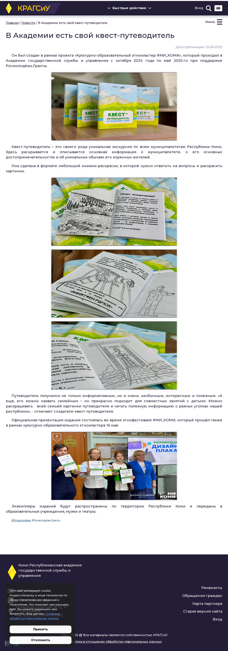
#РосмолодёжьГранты (46, 520)
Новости (28, 23)
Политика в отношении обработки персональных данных (114, 641)
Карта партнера (207, 604)
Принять (40, 629)
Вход (199, 8)
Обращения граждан (202, 596)
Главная (12, 23)
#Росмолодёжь (21, 520)
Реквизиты (211, 588)
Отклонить (40, 640)
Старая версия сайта (202, 611)
